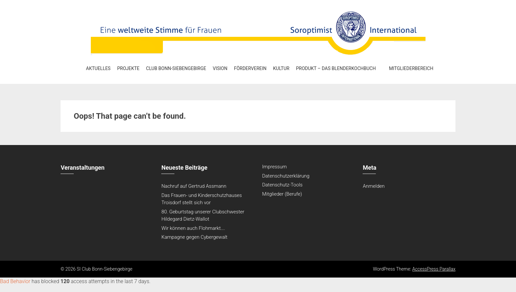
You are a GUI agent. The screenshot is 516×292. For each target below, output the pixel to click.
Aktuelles (98, 68)
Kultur (281, 68)
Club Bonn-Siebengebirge (176, 68)
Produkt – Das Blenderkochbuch (336, 68)
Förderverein (250, 68)
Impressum (274, 167)
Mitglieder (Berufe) (282, 194)
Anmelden (373, 186)
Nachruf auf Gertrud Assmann (193, 186)
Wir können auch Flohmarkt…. (193, 228)
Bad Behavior (15, 281)
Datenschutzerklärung (285, 176)
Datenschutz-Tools (282, 185)
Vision (220, 68)
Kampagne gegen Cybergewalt (194, 237)
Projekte (128, 68)
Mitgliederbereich (411, 68)
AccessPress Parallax (433, 269)
